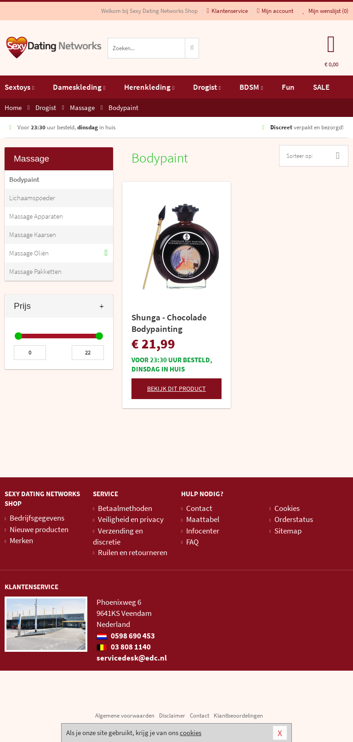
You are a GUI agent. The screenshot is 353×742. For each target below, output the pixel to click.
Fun (288, 87)
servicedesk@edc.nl (132, 658)
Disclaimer (172, 715)
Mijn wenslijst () (325, 11)
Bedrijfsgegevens (37, 518)
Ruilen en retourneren (132, 552)
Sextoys (19, 87)
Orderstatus (293, 519)
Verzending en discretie (118, 536)
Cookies (287, 508)
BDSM (251, 87)
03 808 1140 (124, 647)
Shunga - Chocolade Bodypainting (169, 323)
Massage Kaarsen (32, 234)
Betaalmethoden (125, 508)
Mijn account (275, 11)
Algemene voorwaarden (124, 715)
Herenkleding (149, 87)
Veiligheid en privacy (131, 519)
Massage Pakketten (35, 271)
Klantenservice (227, 11)
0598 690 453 (126, 636)
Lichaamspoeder (32, 197)
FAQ (192, 542)
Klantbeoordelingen (238, 715)
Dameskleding (79, 87)
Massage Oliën (29, 253)
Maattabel (202, 519)
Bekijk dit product (176, 388)
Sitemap (288, 531)
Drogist (207, 87)
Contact (199, 508)
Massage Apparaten (36, 216)
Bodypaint (24, 179)
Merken (21, 540)
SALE (321, 87)
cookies (190, 732)
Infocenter (202, 531)
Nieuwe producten (39, 529)
